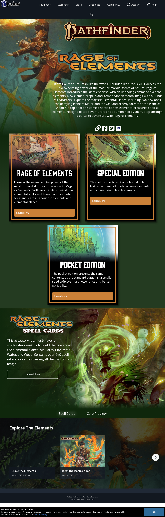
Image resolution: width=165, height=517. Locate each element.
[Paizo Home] (19, 4)
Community (112, 4)
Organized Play (93, 9)
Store (77, 4)
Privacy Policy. (41, 514)
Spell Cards (67, 427)
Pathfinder (43, 4)
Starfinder (61, 4)
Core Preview (97, 427)
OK (154, 512)
